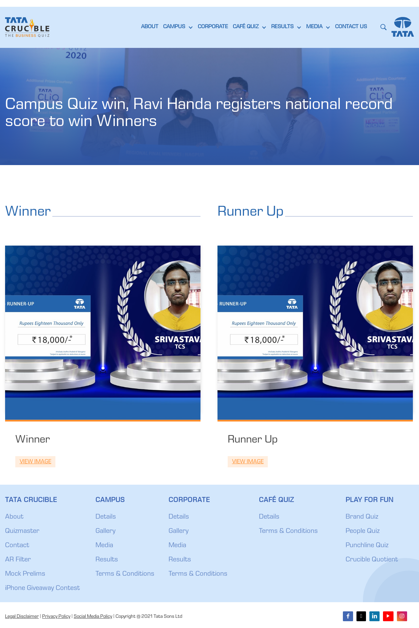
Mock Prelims (25, 574)
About (14, 517)
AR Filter (18, 560)
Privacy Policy (56, 616)
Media (104, 545)
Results (106, 560)
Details (105, 517)
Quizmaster (22, 531)
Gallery (105, 531)
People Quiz (363, 531)
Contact (17, 545)
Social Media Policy (93, 616)
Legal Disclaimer (22, 616)
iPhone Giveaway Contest (42, 588)
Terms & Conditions (124, 574)
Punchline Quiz (367, 545)
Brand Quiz (362, 517)
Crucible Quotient (372, 560)
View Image (35, 462)
